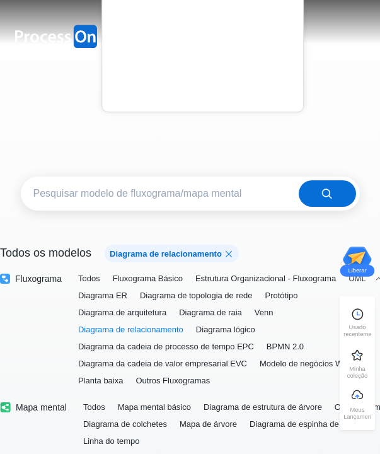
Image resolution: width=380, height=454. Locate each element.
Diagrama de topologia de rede (196, 295)
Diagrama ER (102, 295)
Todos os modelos (45, 253)
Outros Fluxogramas (172, 380)
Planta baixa (101, 380)
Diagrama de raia (210, 312)
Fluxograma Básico (148, 278)
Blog (202, 62)
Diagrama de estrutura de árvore (263, 407)
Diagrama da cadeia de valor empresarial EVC (162, 363)
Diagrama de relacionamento (130, 329)
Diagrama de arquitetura (122, 312)
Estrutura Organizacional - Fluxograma (265, 278)
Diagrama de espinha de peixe (305, 424)
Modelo (203, 27)
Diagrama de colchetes (125, 424)
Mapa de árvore (208, 424)
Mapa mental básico (154, 407)
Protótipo (281, 295)
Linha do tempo (111, 441)
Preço (202, 45)
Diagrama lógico (225, 329)
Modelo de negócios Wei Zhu (313, 363)
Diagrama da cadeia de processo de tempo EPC (166, 346)
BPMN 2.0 (285, 346)
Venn (264, 312)
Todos (89, 278)
